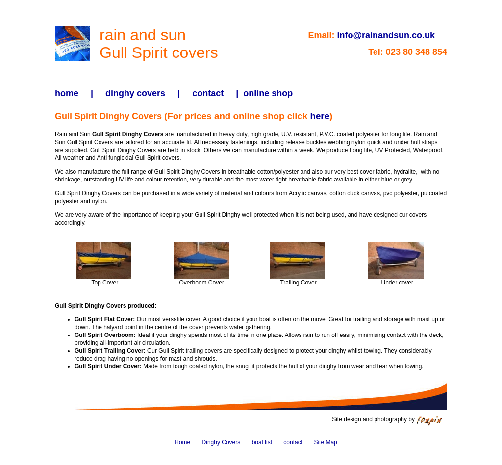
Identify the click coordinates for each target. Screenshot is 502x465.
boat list (262, 442)
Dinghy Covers (221, 442)
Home (182, 442)
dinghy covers (135, 93)
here (320, 116)
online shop (268, 93)
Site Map (325, 442)
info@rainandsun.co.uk (386, 35)
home (66, 93)
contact (208, 93)
